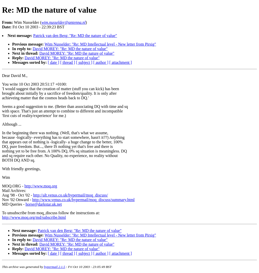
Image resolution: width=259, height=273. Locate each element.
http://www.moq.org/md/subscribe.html (34, 217)
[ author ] (101, 62)
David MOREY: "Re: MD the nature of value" (70, 49)
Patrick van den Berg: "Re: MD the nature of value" (75, 35)
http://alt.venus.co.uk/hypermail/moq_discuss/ (70, 195)
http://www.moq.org (40, 186)
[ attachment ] (120, 62)
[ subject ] (84, 62)
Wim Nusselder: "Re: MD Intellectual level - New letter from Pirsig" (100, 44)
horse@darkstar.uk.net (44, 204)
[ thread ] (67, 62)
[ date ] (53, 62)
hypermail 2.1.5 (54, 267)
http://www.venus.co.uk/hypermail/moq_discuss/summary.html (83, 200)
